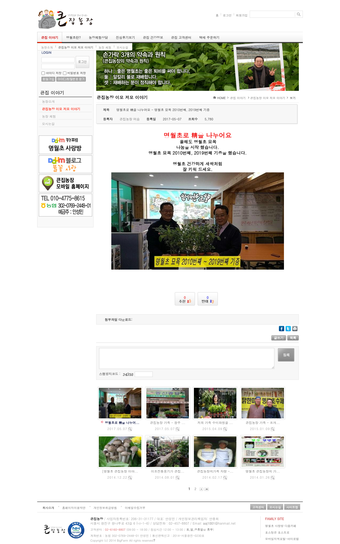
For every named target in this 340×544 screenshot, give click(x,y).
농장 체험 (105, 47)
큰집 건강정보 (153, 37)
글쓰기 (278, 338)
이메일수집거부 (135, 508)
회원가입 (242, 15)
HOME (221, 98)
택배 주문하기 (209, 37)
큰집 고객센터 (181, 37)
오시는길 (122, 47)
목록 (293, 338)
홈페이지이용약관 (74, 508)
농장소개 (47, 47)
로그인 (227, 15)
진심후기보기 (125, 37)
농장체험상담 (98, 37)
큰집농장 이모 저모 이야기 (75, 47)
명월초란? (73, 37)
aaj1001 (209, 523)
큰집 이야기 (49, 37)
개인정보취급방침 (105, 508)
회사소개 (48, 508)
